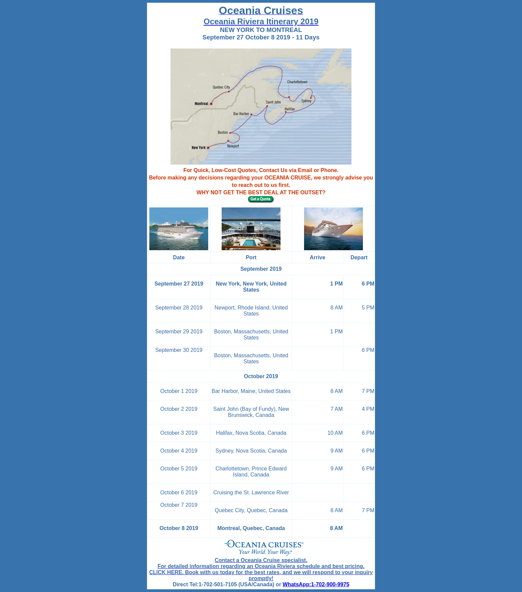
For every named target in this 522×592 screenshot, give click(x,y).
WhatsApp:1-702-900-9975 (316, 584)
